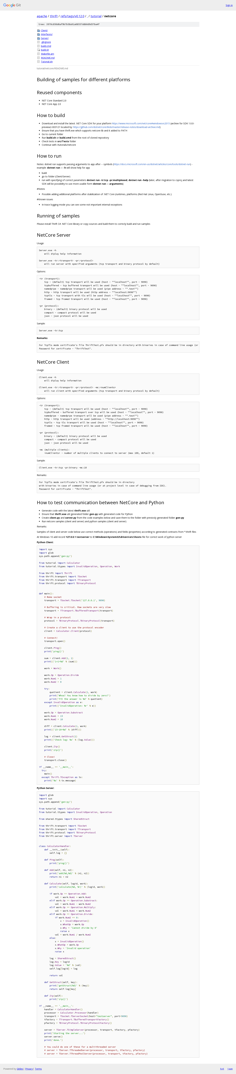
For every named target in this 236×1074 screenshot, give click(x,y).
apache (42, 16)
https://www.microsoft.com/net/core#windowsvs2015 (141, 123)
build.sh (45, 49)
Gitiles (20, 1068)
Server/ (45, 38)
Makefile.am (47, 53)
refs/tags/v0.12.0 (72, 16)
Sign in (229, 5)
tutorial (96, 16)
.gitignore (46, 42)
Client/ (44, 30)
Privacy (29, 1068)
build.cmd (46, 46)
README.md (48, 57)
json (230, 1068)
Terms (38, 1068)
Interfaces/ (47, 34)
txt (222, 1068)
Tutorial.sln (47, 61)
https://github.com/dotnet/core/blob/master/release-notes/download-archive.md (116, 127)
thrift (54, 16)
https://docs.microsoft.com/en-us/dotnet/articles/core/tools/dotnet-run (152, 164)
